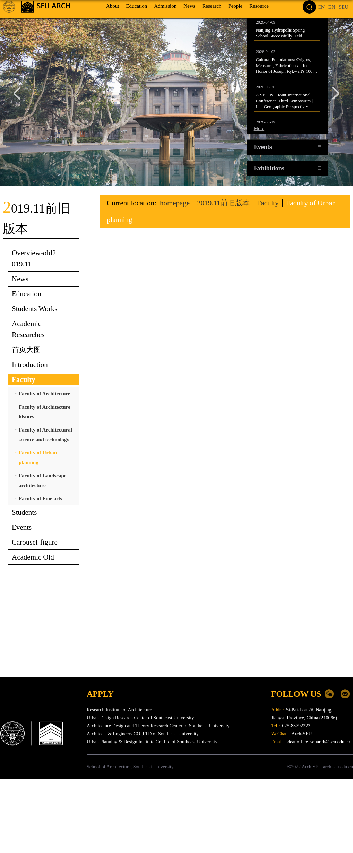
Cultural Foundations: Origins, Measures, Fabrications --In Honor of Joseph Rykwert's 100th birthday (286, 69)
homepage (175, 203)
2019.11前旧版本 (223, 203)
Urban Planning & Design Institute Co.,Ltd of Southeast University (152, 741)
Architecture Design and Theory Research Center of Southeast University (158, 725)
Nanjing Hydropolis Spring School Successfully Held (281, 36)
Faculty (268, 203)
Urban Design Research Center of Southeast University (140, 717)
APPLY (100, 693)
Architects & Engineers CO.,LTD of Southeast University (143, 733)
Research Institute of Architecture (119, 710)
